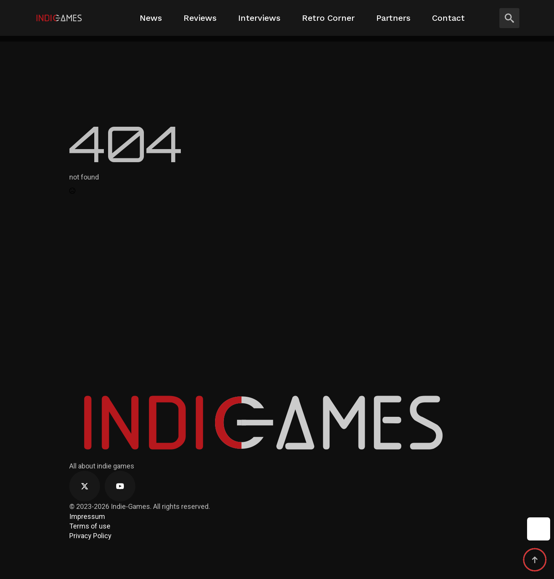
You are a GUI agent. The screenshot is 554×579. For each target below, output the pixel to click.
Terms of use (89, 526)
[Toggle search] (509, 18)
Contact (448, 18)
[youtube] (120, 486)
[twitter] (84, 486)
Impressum (87, 516)
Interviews (259, 18)
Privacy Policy (90, 536)
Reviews (200, 18)
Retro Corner (328, 18)
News (151, 18)
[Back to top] (534, 559)
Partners (393, 18)
